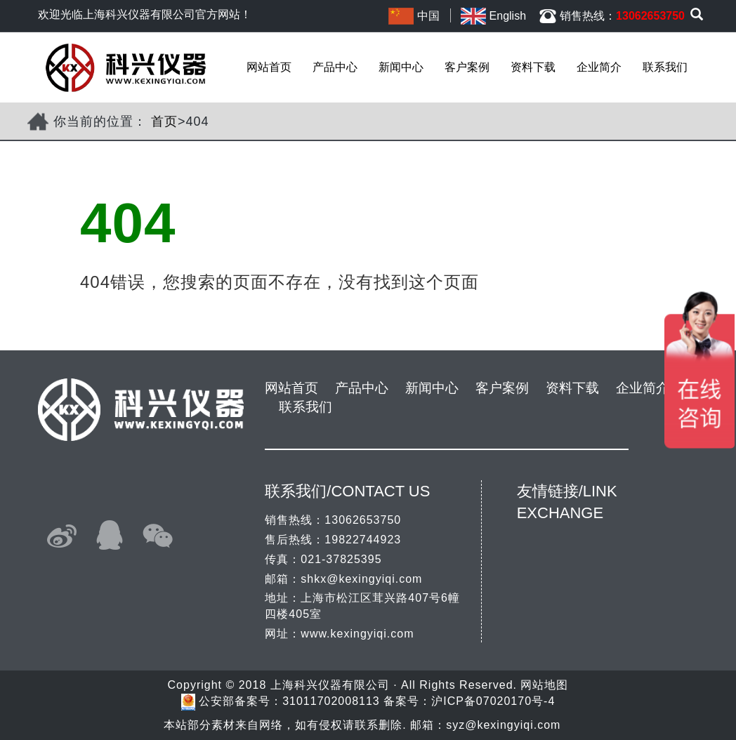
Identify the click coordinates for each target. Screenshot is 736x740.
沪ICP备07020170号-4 (493, 701)
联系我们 (665, 67)
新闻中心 (401, 67)
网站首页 (269, 67)
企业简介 (599, 67)
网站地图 (544, 685)
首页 (164, 121)
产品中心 (335, 67)
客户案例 (467, 67)
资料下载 (533, 67)
